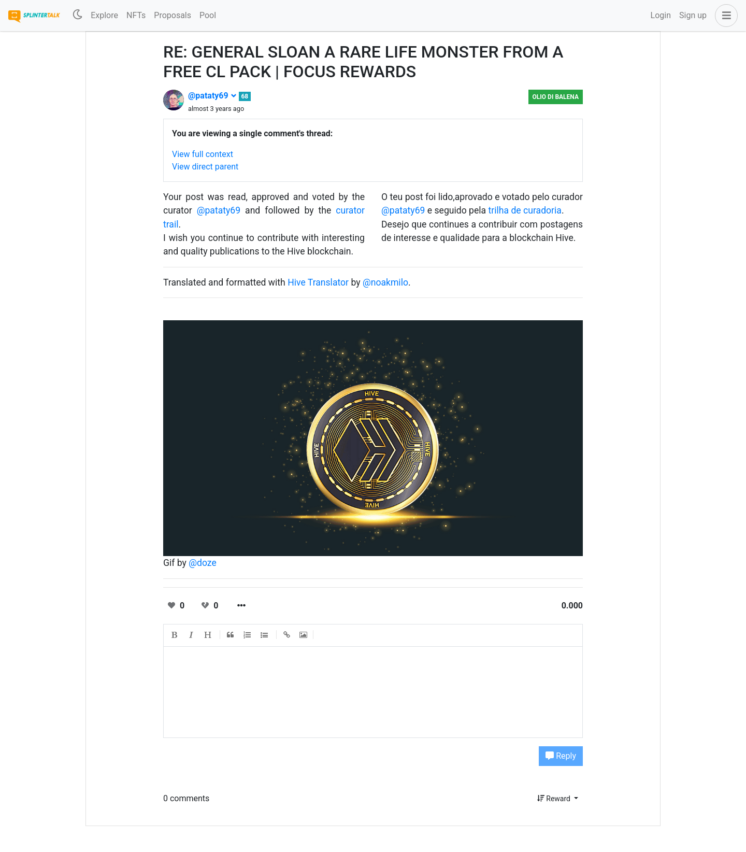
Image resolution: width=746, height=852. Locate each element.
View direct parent (205, 167)
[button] (724, 15)
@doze (203, 563)
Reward (554, 798)
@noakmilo (385, 282)
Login (661, 15)
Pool (207, 15)
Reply (561, 756)
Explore (104, 15)
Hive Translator (318, 282)
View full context (202, 154)
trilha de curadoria (525, 210)
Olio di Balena (556, 97)
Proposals (172, 15)
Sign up (693, 15)
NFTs (136, 15)
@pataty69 (212, 96)
